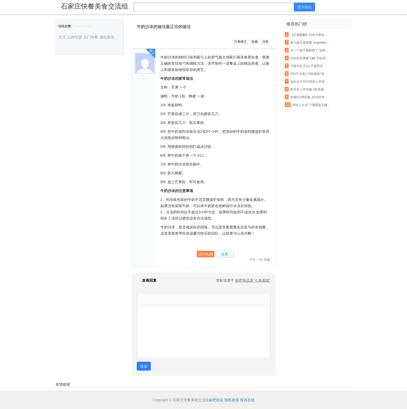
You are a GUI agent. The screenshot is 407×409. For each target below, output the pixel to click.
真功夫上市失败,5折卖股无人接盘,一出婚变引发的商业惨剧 (310, 89)
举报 (252, 259)
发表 (143, 366)
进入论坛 (304, 7)
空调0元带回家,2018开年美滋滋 (310, 97)
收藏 (255, 41)
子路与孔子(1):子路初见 (306, 66)
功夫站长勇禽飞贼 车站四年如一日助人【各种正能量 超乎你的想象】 (310, 58)
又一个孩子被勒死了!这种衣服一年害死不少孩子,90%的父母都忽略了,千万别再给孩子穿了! (310, 50)
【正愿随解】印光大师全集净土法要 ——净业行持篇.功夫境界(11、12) (310, 35)
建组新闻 (107, 37)
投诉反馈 (247, 400)
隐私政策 (232, 400)
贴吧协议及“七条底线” (252, 280)
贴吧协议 (216, 400)
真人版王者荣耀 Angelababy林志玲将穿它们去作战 (310, 42)
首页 (62, 37)
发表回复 (147, 280)
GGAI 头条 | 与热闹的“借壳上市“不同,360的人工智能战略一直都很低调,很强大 (310, 74)
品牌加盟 (74, 37)
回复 (265, 41)
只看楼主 (240, 41)
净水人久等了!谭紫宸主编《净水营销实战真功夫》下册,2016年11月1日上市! (312, 105)
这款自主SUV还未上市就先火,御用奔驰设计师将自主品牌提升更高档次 (310, 81)
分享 (224, 254)
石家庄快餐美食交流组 (94, 6)
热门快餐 (91, 37)
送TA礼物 (205, 254)
